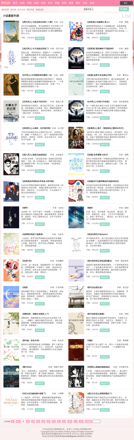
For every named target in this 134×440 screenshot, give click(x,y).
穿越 (57, 3)
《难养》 (25, 208)
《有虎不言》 (27, 261)
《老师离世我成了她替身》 (32, 234)
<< (18, 421)
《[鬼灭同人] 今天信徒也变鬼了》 (35, 48)
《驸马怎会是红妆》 (94, 287)
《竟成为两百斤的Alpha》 (97, 234)
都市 (15, 3)
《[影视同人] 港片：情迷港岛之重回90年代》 (105, 128)
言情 (29, 3)
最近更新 (5, 9)
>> (81, 421)
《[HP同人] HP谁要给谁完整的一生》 (37, 75)
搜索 (124, 9)
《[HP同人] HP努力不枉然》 (98, 102)
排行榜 (13, 9)
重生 (78, 3)
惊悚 (64, 3)
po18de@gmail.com (71, 436)
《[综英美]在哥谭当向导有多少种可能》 (38, 181)
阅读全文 (40, 38)
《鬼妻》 (90, 340)
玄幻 (50, 3)
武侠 (43, 3)
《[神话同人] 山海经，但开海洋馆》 (36, 128)
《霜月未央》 (27, 367)
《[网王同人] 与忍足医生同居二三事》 (37, 22)
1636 (88, 421)
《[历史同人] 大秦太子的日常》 (34, 102)
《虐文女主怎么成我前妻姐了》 (99, 393)
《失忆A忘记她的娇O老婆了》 (34, 393)
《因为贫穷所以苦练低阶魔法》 (99, 261)
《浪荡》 (25, 287)
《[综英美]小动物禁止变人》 (98, 22)
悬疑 (71, 3)
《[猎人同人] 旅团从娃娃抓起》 (34, 155)
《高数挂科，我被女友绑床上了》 (35, 314)
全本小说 (21, 9)
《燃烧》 (90, 208)
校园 (36, 3)
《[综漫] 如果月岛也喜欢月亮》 (99, 75)
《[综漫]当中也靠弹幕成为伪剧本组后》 (103, 181)
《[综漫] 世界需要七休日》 (97, 155)
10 (70, 421)
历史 (85, 3)
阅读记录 (39, 9)
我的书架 (30, 9)
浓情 (22, 3)
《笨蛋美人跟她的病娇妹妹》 (98, 367)
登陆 (125, 3)
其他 (92, 3)
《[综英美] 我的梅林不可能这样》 (100, 48)
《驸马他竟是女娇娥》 (95, 314)
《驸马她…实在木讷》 (30, 340)
